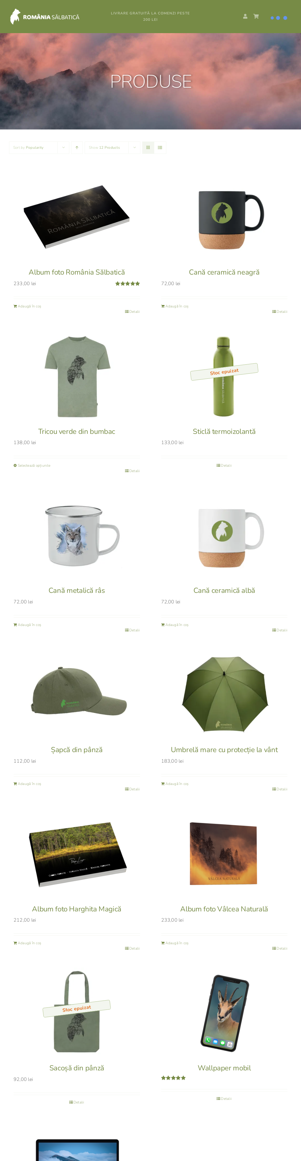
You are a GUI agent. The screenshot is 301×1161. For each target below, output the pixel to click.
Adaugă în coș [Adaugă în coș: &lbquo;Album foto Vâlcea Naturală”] (177, 943)
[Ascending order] (77, 148)
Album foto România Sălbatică (77, 272)
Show (104, 147)
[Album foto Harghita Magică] (77, 853)
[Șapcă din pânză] (77, 694)
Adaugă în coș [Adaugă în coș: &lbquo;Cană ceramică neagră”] (177, 306)
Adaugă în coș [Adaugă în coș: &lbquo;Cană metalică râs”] (29, 624)
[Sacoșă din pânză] (77, 1013)
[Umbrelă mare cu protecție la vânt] (224, 694)
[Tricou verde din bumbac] (77, 376)
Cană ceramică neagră (224, 272)
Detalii (134, 311)
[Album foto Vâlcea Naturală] (224, 853)
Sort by (28, 147)
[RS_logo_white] (52, 10)
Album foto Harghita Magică (76, 909)
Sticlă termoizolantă (224, 431)
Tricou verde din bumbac (76, 431)
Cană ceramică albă (224, 590)
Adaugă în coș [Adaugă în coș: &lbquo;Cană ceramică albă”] (177, 624)
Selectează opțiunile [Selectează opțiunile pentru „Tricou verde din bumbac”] (34, 465)
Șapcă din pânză (77, 750)
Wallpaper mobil (224, 1068)
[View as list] (160, 148)
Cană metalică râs (77, 590)
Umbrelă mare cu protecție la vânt (224, 750)
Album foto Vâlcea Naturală (224, 909)
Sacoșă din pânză (76, 1068)
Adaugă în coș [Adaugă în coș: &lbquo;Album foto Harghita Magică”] (29, 943)
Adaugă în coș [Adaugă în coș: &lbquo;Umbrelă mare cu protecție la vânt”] (177, 783)
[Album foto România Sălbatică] (77, 217)
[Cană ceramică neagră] (224, 217)
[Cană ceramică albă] (224, 535)
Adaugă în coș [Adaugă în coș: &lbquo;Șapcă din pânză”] (29, 783)
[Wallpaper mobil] (224, 1013)
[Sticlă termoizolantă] (224, 376)
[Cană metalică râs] (77, 535)
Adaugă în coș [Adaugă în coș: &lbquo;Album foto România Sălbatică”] (29, 306)
